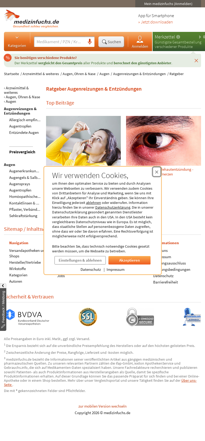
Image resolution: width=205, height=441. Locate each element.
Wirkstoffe (17, 268)
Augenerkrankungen (25, 170)
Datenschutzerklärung (112, 207)
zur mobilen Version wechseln (102, 406)
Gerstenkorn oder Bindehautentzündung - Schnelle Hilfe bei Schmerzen (163, 146)
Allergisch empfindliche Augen (33, 119)
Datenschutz (91, 269)
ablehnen (93, 202)
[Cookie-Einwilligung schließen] (156, 172)
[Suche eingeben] (59, 41)
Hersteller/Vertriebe (25, 262)
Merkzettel (165, 37)
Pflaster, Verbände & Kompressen (36, 209)
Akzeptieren (129, 260)
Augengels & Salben (25, 177)
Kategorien (17, 41)
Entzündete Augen (24, 132)
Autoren (15, 281)
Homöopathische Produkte (31, 196)
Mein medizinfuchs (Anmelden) (168, 3)
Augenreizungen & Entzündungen (139, 73)
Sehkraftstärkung (23, 215)
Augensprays (19, 183)
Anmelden (140, 42)
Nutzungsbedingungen (171, 269)
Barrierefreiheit (165, 282)
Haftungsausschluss (169, 263)
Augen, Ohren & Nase (79, 73)
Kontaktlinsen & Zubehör (29, 202)
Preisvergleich (22, 151)
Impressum (115, 269)
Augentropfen (20, 126)
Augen (104, 73)
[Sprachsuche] (89, 42)
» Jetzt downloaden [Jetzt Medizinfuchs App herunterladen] (155, 22)
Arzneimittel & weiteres (41, 73)
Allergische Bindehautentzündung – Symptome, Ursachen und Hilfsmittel (83, 146)
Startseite (11, 73)
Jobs (61, 275)
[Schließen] (196, 60)
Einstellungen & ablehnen (80, 260)
